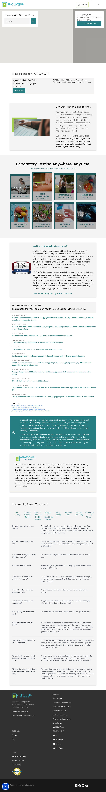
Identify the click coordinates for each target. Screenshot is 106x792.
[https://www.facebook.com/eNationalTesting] (80, 785)
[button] (5, 786)
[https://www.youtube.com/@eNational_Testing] (87, 785)
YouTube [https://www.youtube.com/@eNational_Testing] (58, 748)
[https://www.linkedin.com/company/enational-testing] (83, 785)
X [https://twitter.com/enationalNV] (55, 735)
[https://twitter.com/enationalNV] (76, 785)
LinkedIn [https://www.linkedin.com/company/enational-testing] (57, 744)
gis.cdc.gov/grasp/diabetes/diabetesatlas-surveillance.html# (30, 411)
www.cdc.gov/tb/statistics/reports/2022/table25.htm (28, 409)
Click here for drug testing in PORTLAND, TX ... (53, 293)
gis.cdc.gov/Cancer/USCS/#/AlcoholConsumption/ (27, 405)
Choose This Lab (89, 23)
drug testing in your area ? (55, 246)
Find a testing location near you (23, 716)
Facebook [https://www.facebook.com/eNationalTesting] (58, 740)
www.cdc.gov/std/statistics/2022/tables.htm (26, 407)
